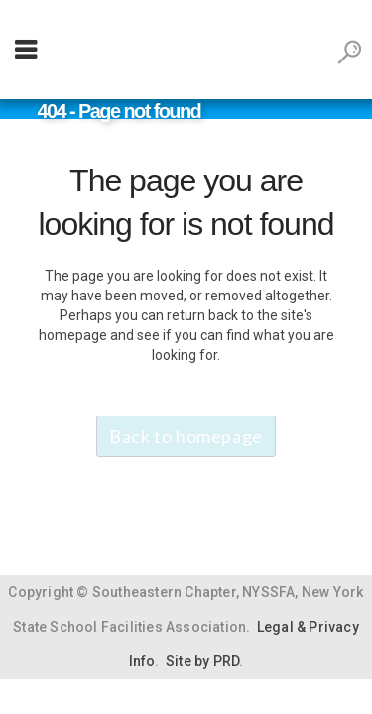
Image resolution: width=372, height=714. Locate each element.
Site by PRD (202, 661)
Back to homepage (186, 436)
